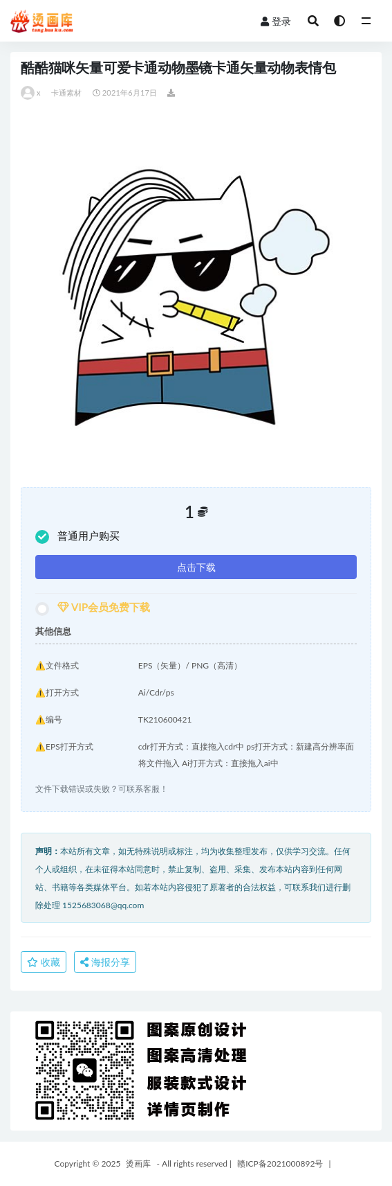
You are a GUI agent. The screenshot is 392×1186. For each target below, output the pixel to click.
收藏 (43, 962)
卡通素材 (66, 92)
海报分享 (105, 962)
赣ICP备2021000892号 (280, 1163)
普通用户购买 (77, 536)
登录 (276, 21)
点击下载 (196, 567)
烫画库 (138, 1163)
